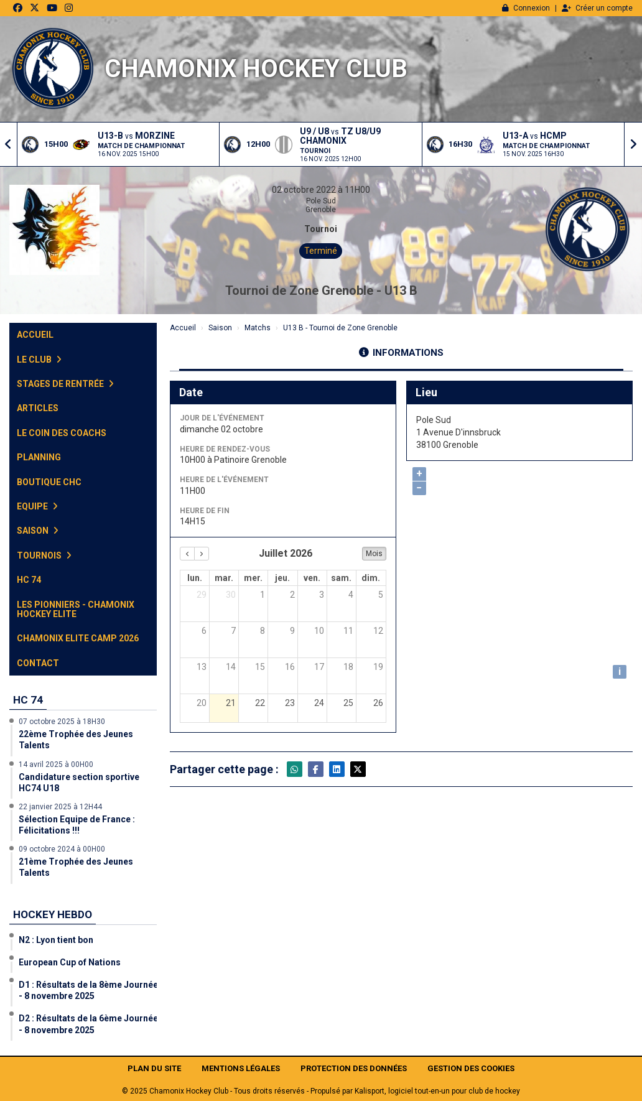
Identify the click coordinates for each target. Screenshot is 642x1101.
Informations (401, 352)
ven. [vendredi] (312, 578)
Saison (37, 531)
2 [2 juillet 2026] (292, 595)
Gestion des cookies (470, 1068)
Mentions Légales (241, 1068)
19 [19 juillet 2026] (378, 667)
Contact (38, 663)
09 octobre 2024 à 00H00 (62, 849)
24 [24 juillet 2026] (319, 703)
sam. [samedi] (341, 578)
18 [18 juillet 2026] (348, 667)
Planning (39, 457)
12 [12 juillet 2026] (378, 631)
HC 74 (29, 580)
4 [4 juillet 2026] (350, 595)
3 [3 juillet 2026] (321, 595)
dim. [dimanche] (370, 578)
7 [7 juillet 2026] (233, 631)
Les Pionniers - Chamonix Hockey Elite (75, 609)
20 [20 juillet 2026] (202, 703)
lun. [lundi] (194, 578)
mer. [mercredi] (253, 578)
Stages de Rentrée (65, 384)
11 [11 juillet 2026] (348, 631)
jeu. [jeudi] (282, 578)
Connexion (526, 8)
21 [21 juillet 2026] (231, 703)
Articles (37, 408)
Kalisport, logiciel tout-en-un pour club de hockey (437, 1091)
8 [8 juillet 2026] (262, 631)
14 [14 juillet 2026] (231, 667)
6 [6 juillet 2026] (204, 631)
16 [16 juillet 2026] (290, 667)
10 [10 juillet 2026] (319, 631)
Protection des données (353, 1068)
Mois (374, 553)
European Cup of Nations (70, 962)
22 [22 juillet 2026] (260, 703)
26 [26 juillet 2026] (378, 703)
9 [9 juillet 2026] (292, 631)
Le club (39, 360)
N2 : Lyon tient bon (56, 940)
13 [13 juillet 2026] (202, 667)
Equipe (37, 506)
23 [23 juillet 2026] (290, 703)
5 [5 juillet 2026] (380, 595)
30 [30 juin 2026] (231, 595)
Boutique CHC (49, 482)
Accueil (35, 335)
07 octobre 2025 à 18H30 (62, 721)
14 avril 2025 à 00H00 (56, 764)
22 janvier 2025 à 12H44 (60, 806)
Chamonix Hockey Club (256, 68)
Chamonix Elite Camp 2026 (78, 638)
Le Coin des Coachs (61, 433)
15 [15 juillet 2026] (260, 667)
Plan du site (154, 1068)
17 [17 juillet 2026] (319, 667)
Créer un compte (597, 8)
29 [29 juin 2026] (202, 595)
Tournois (44, 555)
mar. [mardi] (224, 578)
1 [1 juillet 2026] (262, 595)
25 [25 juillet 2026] (348, 703)
